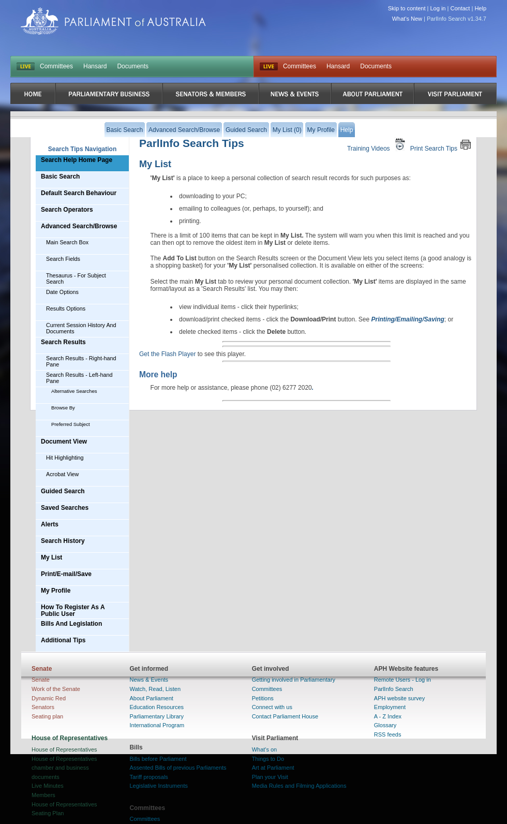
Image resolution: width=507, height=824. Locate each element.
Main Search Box (67, 242)
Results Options (65, 308)
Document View (64, 441)
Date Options (62, 292)
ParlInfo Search (393, 689)
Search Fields (63, 259)
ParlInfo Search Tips (191, 143)
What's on (264, 749)
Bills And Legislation (71, 623)
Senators (43, 707)
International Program (156, 725)
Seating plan (47, 716)
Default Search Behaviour (78, 193)
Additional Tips (63, 640)
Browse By (63, 407)
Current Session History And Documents (81, 328)
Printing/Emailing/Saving (407, 319)
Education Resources (156, 707)
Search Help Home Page (76, 160)
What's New (407, 19)
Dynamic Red (49, 698)
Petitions (263, 698)
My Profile (55, 590)
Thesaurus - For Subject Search (76, 278)
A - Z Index (387, 716)
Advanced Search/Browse (79, 226)
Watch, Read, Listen (155, 689)
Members (43, 795)
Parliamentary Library (156, 716)
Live (269, 67)
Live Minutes (48, 786)
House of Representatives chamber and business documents (64, 768)
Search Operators (67, 209)
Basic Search (60, 176)
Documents (132, 66)
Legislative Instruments (158, 786)
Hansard (95, 66)
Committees (56, 66)
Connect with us (272, 707)
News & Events (148, 679)
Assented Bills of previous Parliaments (177, 767)
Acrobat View (62, 474)
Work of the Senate (56, 689)
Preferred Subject (70, 424)
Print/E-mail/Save (66, 574)
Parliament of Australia (113, 21)
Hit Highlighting (65, 457)
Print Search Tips (440, 144)
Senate (41, 679)
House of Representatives (64, 749)
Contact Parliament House (285, 716)
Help (480, 8)
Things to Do (268, 759)
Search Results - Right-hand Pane (81, 361)
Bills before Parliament (157, 759)
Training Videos (377, 144)
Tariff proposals (148, 777)
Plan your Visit (270, 777)
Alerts (49, 524)
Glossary (385, 725)
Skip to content (407, 8)
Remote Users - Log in (402, 679)
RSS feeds (387, 734)
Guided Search (63, 491)
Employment (390, 707)
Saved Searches (64, 507)
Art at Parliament (273, 767)
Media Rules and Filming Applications (299, 786)
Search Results (63, 342)
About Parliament (151, 698)
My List (51, 557)
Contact (460, 8)
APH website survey (399, 698)
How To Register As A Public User (73, 610)
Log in (438, 8)
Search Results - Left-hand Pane (79, 378)
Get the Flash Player (167, 354)
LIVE (26, 67)
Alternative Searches (74, 391)
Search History (63, 541)
